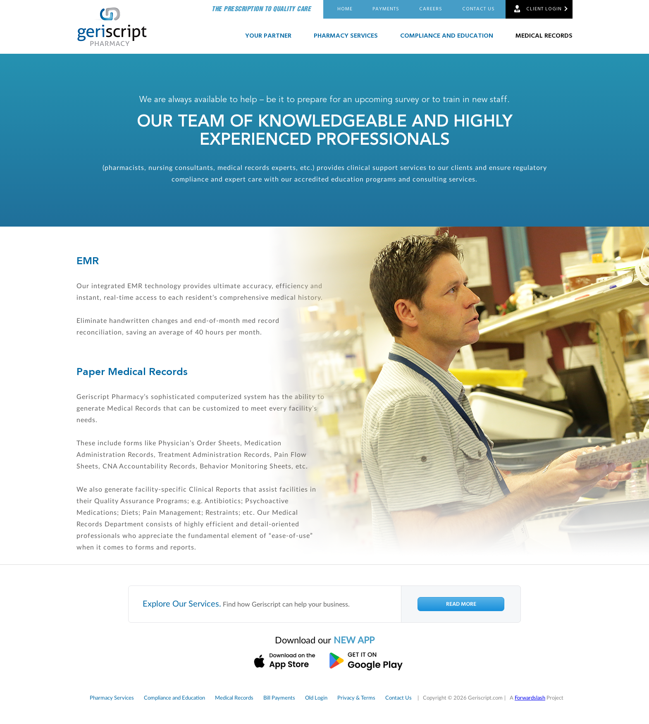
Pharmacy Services (346, 36)
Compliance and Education (446, 36)
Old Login (316, 698)
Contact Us (478, 9)
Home (345, 9)
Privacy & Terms (356, 698)
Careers (430, 9)
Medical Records (544, 36)
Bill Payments (279, 698)
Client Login (544, 9)
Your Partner (268, 36)
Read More (461, 604)
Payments (385, 9)
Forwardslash (530, 698)
